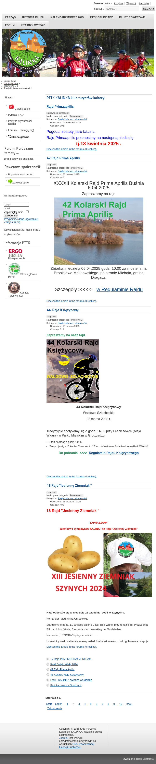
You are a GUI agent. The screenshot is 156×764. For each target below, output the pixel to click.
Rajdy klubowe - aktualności (72, 119)
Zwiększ (118, 3)
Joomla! (63, 737)
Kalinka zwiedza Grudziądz (66, 685)
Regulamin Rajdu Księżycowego (114, 453)
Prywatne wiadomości (20, 174)
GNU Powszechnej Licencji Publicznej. (76, 745)
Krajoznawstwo (33, 25)
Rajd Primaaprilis (60, 106)
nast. (129, 703)
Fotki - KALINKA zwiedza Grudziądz (71, 679)
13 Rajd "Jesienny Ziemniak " (69, 485)
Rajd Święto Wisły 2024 (64, 664)
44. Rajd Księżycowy (63, 310)
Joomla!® (148, 758)
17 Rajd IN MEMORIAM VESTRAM (70, 658)
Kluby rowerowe (132, 17)
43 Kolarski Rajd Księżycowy (67, 674)
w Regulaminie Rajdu (120, 289)
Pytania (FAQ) (16, 114)
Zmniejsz (144, 3)
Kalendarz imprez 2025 (67, 17)
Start (49, 703)
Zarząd (10, 17)
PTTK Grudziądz (101, 17)
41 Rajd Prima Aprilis (62, 669)
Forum (10, 25)
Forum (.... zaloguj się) (21, 130)
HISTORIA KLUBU (33, 17)
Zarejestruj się (12, 222)
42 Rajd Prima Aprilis (63, 158)
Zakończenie (54, 708)
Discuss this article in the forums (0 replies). (72, 149)
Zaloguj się (10, 215)
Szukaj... (99, 8)
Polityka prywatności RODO (20, 122)
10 (120, 703)
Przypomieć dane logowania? (21, 218)
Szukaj (148, 8)
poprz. (58, 703)
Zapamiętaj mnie (13, 212)
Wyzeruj (131, 3)
